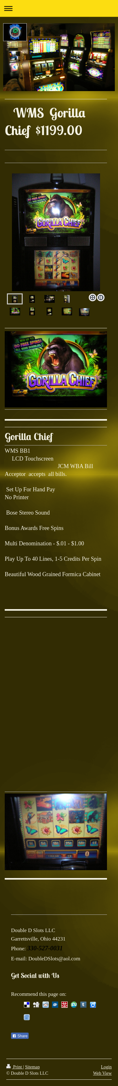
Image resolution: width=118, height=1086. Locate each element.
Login (106, 1066)
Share (19, 1036)
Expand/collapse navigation (59, 8)
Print (14, 1066)
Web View (102, 1073)
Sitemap (32, 1066)
